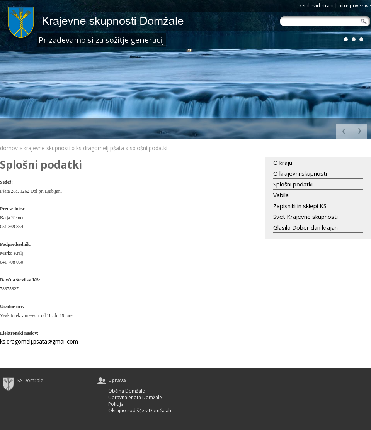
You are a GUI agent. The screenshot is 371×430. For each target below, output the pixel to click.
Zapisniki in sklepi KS (300, 206)
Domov (9, 148)
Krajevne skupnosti (47, 148)
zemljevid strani (316, 5)
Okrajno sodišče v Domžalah (139, 411)
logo (114, 24)
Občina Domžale (126, 391)
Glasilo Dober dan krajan (305, 227)
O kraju (282, 162)
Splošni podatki (148, 148)
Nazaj (359, 131)
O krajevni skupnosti (300, 173)
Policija (116, 404)
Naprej (344, 131)
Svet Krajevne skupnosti (305, 216)
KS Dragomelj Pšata (100, 148)
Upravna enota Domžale (135, 398)
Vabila (281, 195)
